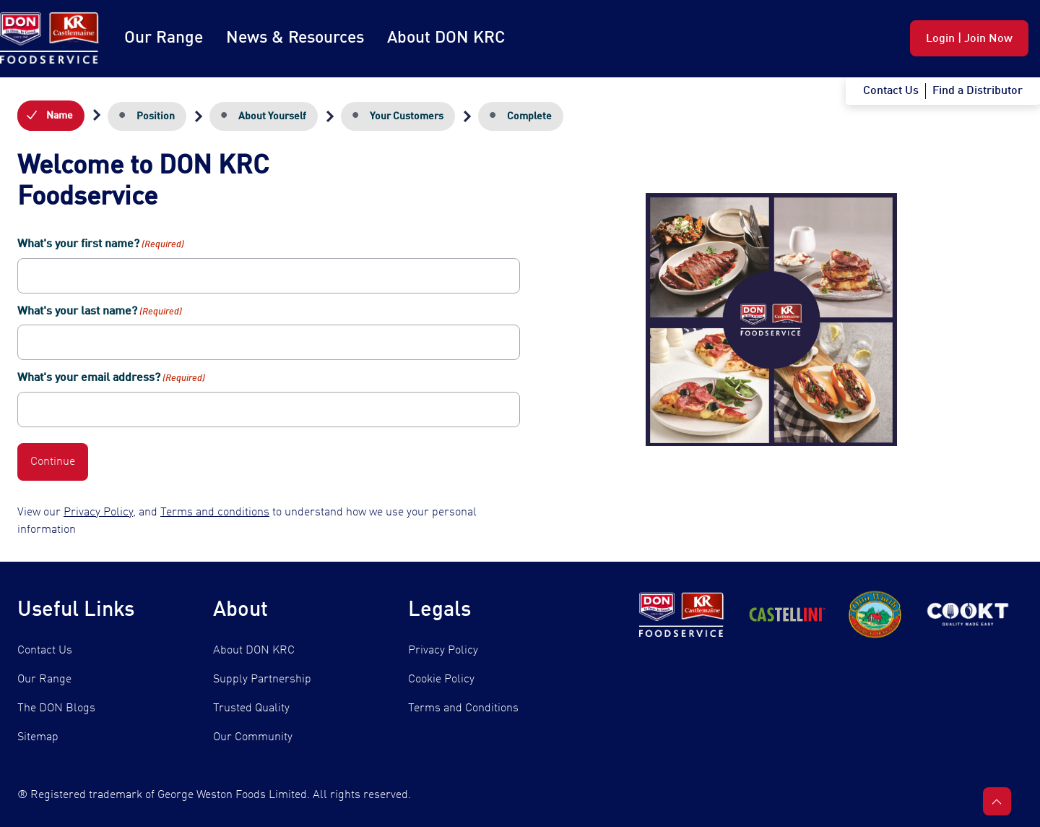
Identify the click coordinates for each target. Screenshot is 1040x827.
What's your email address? (111, 379)
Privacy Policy (98, 512)
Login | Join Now (969, 39)
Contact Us (44, 650)
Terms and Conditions (463, 708)
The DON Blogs (56, 708)
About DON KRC (446, 38)
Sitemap (37, 737)
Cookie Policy (441, 679)
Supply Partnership (262, 679)
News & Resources (295, 38)
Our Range (163, 38)
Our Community (252, 737)
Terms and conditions (214, 512)
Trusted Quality (251, 708)
